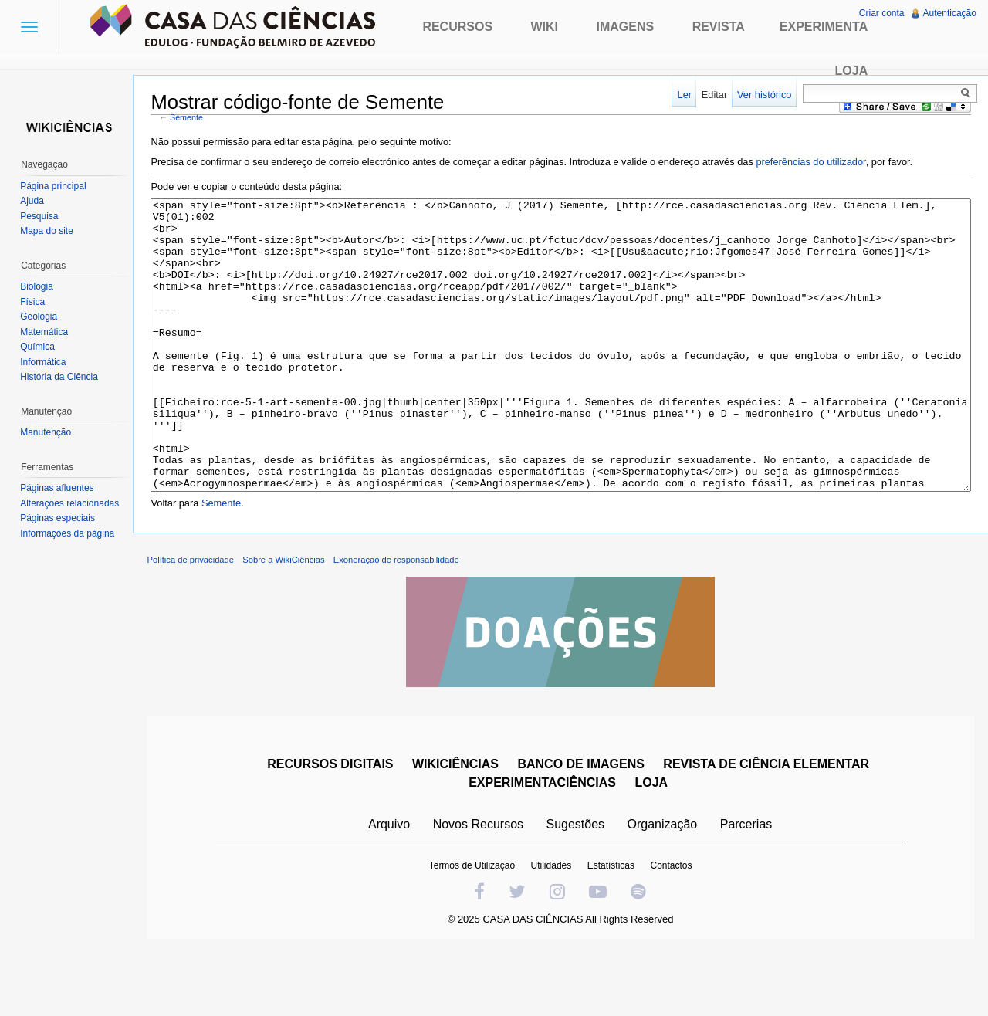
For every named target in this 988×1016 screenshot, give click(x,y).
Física (34, 301)
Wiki (545, 26)
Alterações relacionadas (71, 503)
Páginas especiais (59, 518)
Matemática (45, 332)
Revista (718, 26)
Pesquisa (40, 216)
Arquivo (390, 885)
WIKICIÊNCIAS (457, 825)
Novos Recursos (480, 885)
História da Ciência (61, 376)
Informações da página (69, 533)
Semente (191, 118)
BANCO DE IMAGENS (582, 825)
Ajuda (34, 200)
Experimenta (824, 26)
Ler (683, 94)
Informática (44, 362)
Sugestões (576, 885)
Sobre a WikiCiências (288, 621)
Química (39, 346)
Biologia (38, 286)
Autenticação (949, 13)
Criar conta (881, 13)
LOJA (652, 844)
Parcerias (748, 885)
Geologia (40, 316)
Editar (713, 94)
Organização (663, 885)
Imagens (626, 26)
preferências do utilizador (815, 162)
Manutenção (47, 432)
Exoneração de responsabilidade (400, 621)
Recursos (457, 26)
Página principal (54, 186)
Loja (851, 70)
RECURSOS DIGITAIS (331, 825)
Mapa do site (48, 230)
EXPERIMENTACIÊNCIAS (544, 844)
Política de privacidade (195, 621)
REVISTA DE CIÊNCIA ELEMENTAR (768, 825)
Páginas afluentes (58, 488)
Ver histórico (763, 94)
